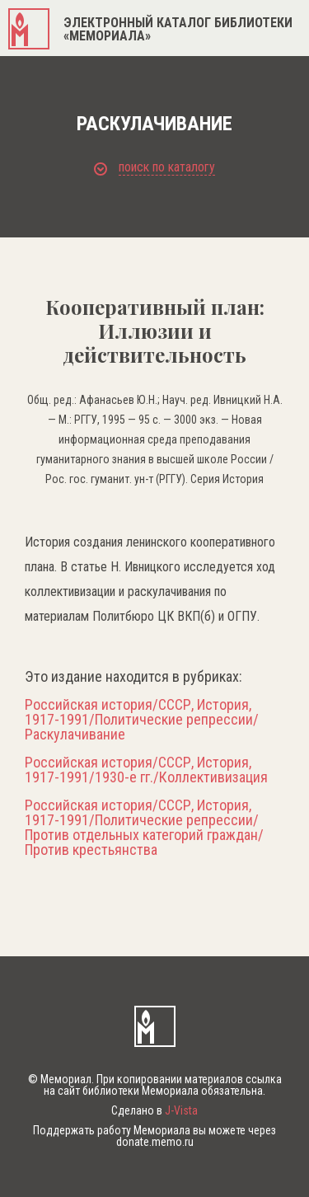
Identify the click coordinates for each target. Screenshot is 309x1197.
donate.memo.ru (155, 1142)
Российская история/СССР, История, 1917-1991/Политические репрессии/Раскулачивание (142, 719)
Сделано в (154, 1110)
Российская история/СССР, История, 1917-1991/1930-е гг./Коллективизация (146, 770)
